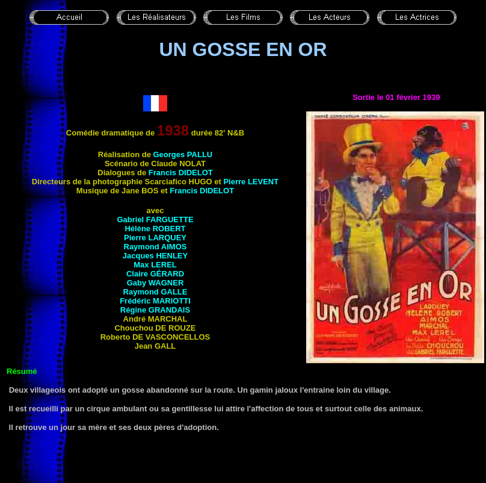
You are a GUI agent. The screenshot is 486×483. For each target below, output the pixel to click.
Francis (181, 172)
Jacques (155, 255)
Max (155, 264)
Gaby (155, 282)
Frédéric (155, 300)
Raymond (155, 246)
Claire (155, 273)
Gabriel (155, 219)
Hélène (155, 228)
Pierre (250, 181)
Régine (155, 309)
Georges (183, 154)
